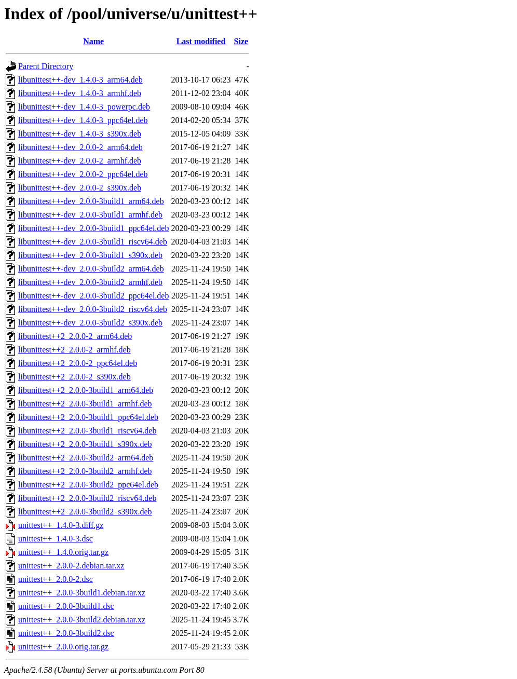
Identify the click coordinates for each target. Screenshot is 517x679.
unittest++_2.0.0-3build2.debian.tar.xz (81, 619)
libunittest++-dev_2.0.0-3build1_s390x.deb (90, 255)
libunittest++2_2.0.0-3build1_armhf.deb (85, 403)
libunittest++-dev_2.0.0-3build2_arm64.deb (91, 268)
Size (241, 41)
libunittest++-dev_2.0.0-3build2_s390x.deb (90, 322)
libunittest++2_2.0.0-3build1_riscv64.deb (87, 430)
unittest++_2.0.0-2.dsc (55, 579)
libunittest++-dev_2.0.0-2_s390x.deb (79, 187)
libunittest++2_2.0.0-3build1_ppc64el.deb (88, 417)
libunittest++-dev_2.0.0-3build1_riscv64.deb (92, 241)
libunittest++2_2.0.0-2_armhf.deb (74, 349)
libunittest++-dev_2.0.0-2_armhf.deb (79, 160)
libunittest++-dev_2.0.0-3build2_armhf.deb (90, 282)
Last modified (201, 41)
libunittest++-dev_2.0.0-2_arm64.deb (80, 147)
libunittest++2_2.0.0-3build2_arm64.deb (85, 457)
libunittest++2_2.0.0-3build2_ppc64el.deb (88, 484)
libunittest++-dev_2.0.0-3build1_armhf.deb (90, 214)
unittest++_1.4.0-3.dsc (55, 538)
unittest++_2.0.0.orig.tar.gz (63, 646)
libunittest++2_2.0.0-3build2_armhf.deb (85, 471)
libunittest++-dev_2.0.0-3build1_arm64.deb (91, 201)
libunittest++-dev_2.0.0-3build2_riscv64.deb (92, 309)
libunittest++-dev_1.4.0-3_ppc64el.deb (83, 120)
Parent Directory (45, 66)
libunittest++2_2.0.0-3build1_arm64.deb (85, 390)
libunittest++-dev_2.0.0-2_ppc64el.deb (83, 174)
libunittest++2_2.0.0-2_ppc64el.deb (77, 363)
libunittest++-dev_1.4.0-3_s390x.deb (79, 133)
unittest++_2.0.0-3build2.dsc (66, 633)
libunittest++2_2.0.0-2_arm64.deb (75, 336)
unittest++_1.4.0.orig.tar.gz (63, 552)
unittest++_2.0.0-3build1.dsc (66, 606)
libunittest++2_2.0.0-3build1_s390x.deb (85, 444)
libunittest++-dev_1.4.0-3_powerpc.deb (84, 106)
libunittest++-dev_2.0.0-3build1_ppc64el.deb (93, 228)
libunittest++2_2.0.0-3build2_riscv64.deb (87, 498)
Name (93, 41)
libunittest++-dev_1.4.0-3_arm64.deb (80, 79)
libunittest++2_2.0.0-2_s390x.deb (74, 376)
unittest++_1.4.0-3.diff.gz (60, 525)
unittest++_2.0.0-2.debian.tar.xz (71, 565)
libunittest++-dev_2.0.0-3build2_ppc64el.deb (93, 295)
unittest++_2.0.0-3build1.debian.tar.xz (81, 592)
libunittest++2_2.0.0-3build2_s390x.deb (85, 511)
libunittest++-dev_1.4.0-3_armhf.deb (79, 93)
